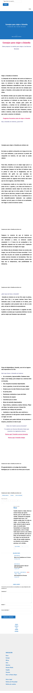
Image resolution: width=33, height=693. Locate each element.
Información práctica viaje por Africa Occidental (21, 566)
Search (5, 4)
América (16, 626)
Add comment (23, 26)
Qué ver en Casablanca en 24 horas (22, 557)
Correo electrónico (5, 610)
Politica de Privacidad (11, 682)
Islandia (12, 495)
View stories (17, 546)
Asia (17, 628)
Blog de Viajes (16, 572)
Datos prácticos (17, 555)
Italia (16, 573)
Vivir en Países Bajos (11, 674)
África (16, 624)
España (8, 670)
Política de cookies (11, 684)
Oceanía (16, 631)
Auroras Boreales (5, 495)
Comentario (4, 591)
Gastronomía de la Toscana (20, 575)
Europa (28, 572)
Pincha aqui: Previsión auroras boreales (16, 434)
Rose (15, 26)
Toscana (19, 573)
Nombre (3, 604)
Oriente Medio (9, 667)
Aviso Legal (9, 679)
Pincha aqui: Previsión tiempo (16, 437)
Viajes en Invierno (18, 495)
